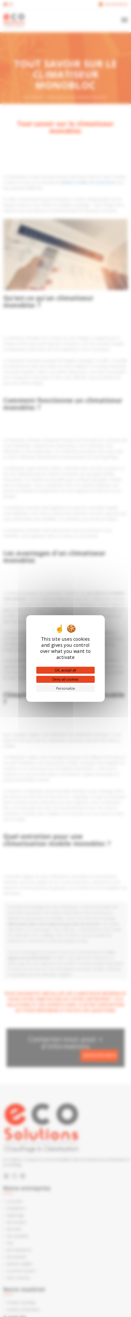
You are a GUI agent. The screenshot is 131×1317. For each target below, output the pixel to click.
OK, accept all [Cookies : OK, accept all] (65, 670)
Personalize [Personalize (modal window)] (65, 688)
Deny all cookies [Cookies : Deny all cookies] (65, 679)
